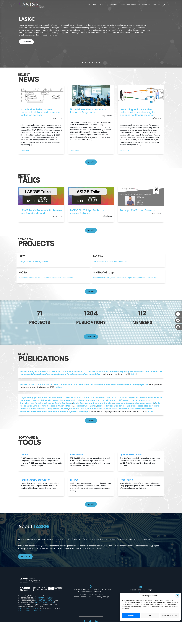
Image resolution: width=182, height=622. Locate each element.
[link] (41, 96)
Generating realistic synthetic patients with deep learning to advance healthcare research (137, 112)
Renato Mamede (65, 371)
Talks (101, 4)
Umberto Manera (65, 406)
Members (146, 4)
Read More (25, 556)
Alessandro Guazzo (123, 403)
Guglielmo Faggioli (28, 397)
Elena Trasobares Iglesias (139, 406)
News (95, 4)
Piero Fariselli (35, 403)
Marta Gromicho (105, 403)
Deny (150, 615)
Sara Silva (113, 371)
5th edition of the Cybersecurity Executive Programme (88, 111)
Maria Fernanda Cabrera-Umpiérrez (78, 400)
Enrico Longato (34, 406)
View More (91, 337)
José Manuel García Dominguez (57, 403)
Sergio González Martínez (85, 403)
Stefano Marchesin (61, 397)
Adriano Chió (116, 400)
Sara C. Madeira (49, 406)
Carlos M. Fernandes (68, 384)
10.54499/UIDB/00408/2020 (44, 600)
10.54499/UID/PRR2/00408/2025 (29, 611)
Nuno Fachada (27, 384)
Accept (131, 615)
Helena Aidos (104, 397)
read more (25, 150)
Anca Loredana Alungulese (124, 397)
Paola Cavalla (102, 400)
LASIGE (87, 4)
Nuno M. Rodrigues (28, 371)
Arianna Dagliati (130, 400)
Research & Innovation (130, 4)
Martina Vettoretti (37, 408)
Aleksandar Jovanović (143, 403)
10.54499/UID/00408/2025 (43, 598)
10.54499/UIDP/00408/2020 (44, 602)
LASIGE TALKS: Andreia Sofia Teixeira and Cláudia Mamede (41, 211)
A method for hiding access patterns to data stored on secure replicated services (40, 112)
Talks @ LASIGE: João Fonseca (137, 210)
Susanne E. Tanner (82, 371)
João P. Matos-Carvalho (46, 384)
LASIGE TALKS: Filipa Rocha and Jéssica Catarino (88, 211)
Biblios (133, 374)
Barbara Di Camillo (96, 408)
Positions (156, 4)
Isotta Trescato (78, 397)
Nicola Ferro (111, 408)
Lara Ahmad (92, 397)
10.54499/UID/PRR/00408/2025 (29, 608)
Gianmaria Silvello (77, 408)
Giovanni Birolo (40, 400)
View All (91, 162)
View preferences (169, 615)
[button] (177, 596)
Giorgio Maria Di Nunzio (57, 408)
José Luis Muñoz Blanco (85, 406)
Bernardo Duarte (99, 371)
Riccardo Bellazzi (145, 397)
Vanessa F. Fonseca (47, 371)
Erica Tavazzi (120, 406)
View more (26, 42)
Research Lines (112, 4)
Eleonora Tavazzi (105, 406)
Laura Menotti (44, 397)
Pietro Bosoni (54, 400)
